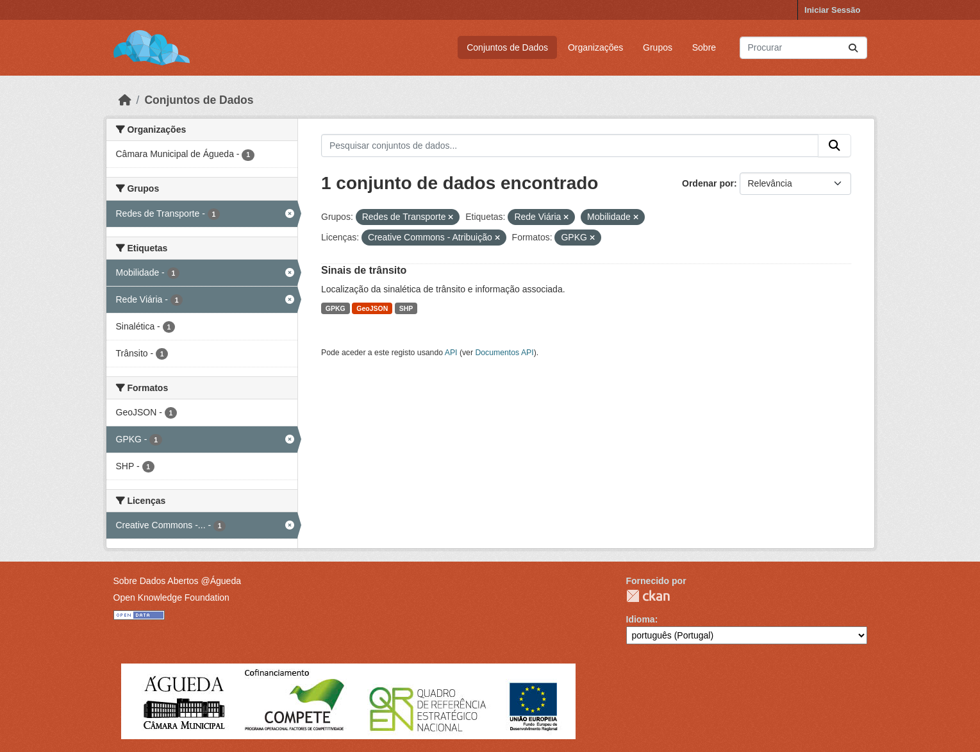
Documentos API (504, 352)
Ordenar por (708, 183)
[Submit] (853, 48)
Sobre (704, 47)
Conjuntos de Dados (507, 47)
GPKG (335, 308)
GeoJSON (372, 308)
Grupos (657, 47)
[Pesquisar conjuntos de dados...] (803, 48)
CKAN (648, 596)
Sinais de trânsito (363, 270)
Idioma (640, 619)
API (451, 352)
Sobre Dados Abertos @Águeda (177, 581)
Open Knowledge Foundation (171, 597)
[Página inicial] (125, 100)
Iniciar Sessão (832, 10)
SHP (406, 308)
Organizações (595, 47)
